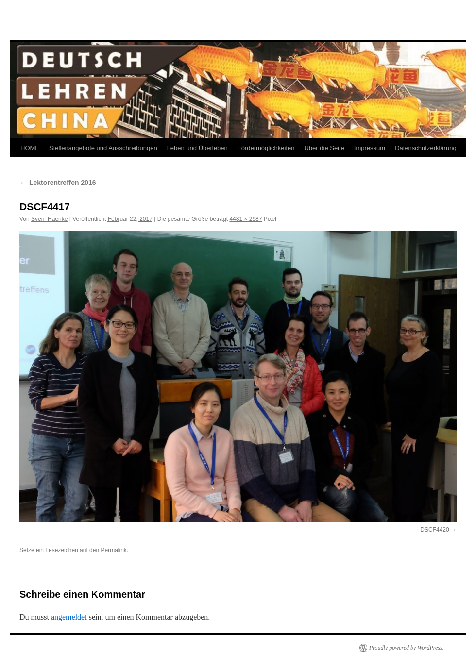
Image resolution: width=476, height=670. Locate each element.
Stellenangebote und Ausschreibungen (103, 147)
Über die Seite (324, 147)
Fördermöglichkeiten (266, 147)
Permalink (113, 550)
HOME (29, 147)
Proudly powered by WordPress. (406, 647)
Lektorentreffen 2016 (57, 182)
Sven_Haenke (49, 219)
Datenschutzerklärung (425, 147)
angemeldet (69, 617)
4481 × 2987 (245, 219)
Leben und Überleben (197, 147)
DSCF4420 (434, 529)
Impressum (369, 147)
